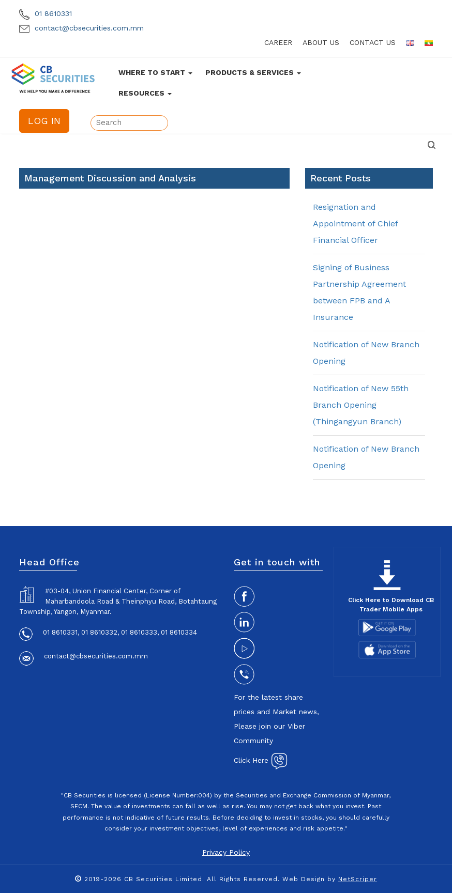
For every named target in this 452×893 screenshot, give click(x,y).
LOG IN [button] (44, 120)
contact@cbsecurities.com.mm (81, 28)
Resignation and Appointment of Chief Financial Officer (355, 223)
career (278, 42)
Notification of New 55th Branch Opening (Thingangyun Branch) (361, 404)
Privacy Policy (226, 852)
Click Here (261, 760)
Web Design (303, 879)
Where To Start (155, 72)
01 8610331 (45, 13)
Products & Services (253, 72)
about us (321, 42)
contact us (373, 42)
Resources (145, 93)
